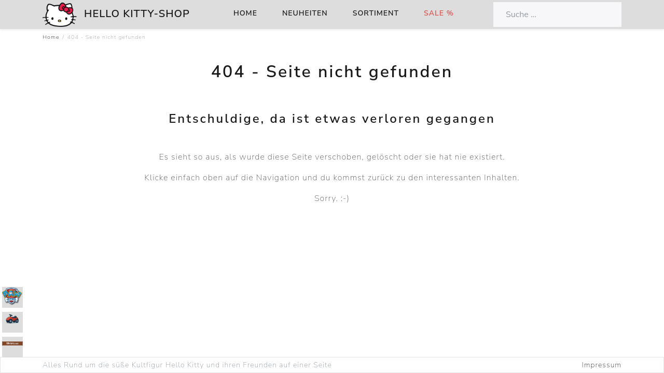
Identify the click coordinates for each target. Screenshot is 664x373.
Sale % (439, 13)
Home (245, 13)
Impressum (601, 365)
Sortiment (376, 13)
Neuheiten (305, 13)
